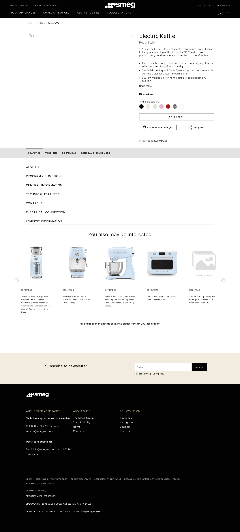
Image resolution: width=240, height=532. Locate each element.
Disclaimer (42, 479)
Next (223, 279)
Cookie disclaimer (81, 479)
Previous (17, 279)
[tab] (34, 153)
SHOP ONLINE (17, 5)
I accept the (151, 373)
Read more (145, 85)
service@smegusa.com (39, 431)
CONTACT (202, 5)
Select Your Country (35, 490)
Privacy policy (59, 479)
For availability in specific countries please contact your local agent (120, 323)
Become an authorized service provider (147, 479)
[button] (30, 35)
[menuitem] (23, 13)
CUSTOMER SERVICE (219, 5)
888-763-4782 (40, 426)
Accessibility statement (107, 479)
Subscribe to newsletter (66, 366)
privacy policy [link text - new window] (157, 373)
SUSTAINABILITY (52, 5)
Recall (177, 479)
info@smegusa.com (44, 449)
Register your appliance (40, 483)
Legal (29, 479)
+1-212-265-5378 (42, 511)
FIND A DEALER (34, 5)
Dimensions (146, 94)
